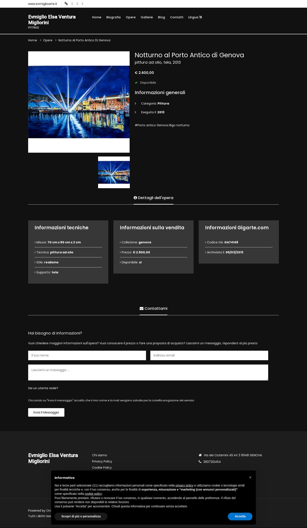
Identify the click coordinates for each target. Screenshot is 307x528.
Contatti (176, 17)
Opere (131, 17)
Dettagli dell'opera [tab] (153, 198)
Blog (161, 17)
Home (96, 17)
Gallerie (147, 17)
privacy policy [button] (184, 485)
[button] (250, 477)
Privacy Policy (102, 462)
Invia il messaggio (46, 413)
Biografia (113, 17)
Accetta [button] (240, 516)
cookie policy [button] (93, 493)
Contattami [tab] (153, 308)
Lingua (195, 17)
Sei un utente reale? (43, 389)
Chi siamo (99, 456)
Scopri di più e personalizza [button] (81, 516)
